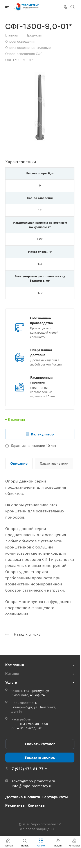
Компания (14, 664)
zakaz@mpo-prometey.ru (33, 781)
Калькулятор (42, 434)
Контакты (36, 805)
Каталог (12, 673)
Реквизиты (15, 805)
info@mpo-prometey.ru (32, 786)
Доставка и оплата (22, 797)
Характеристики (54, 463)
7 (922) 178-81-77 (27, 768)
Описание (19, 463)
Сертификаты (55, 797)
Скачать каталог (40, 744)
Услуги (11, 682)
